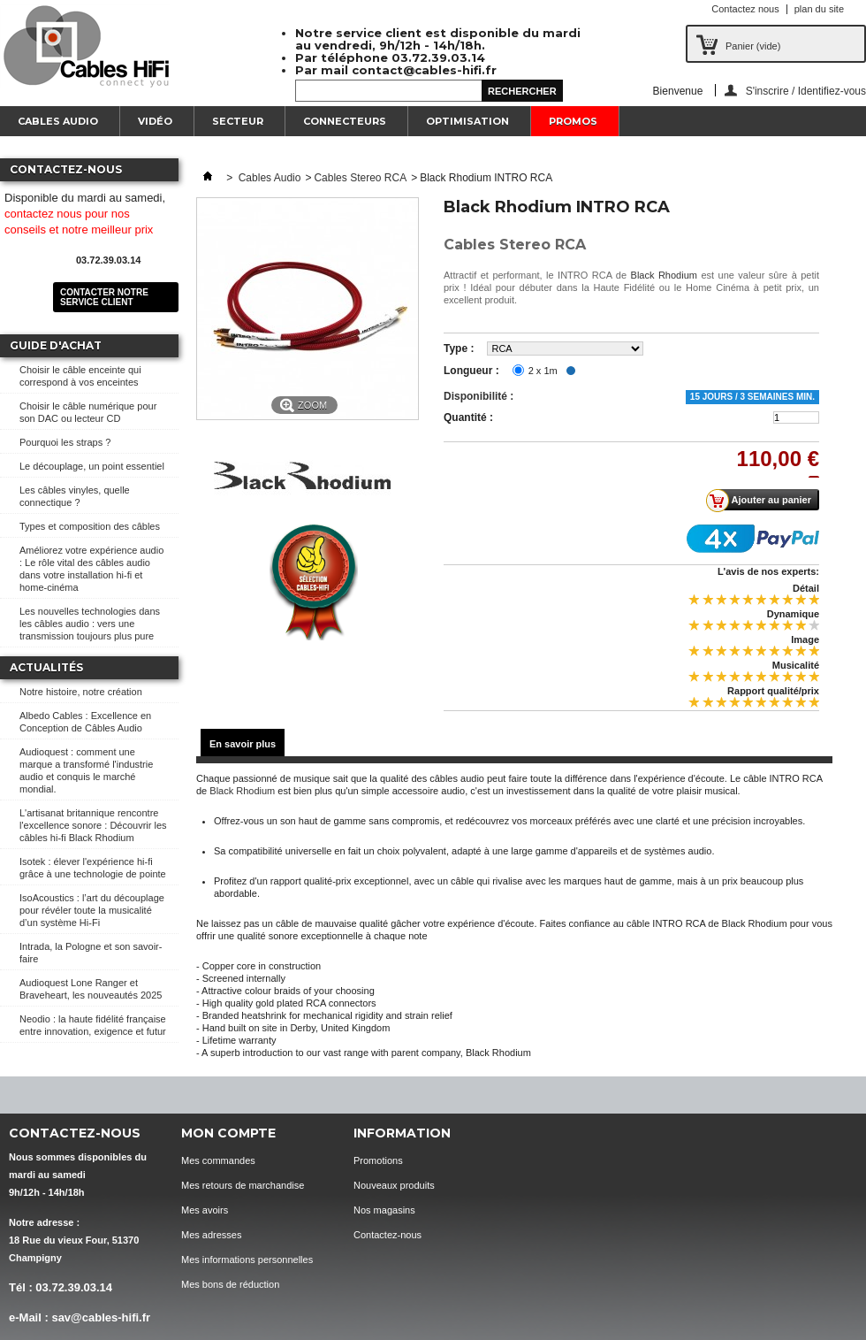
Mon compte (228, 1133)
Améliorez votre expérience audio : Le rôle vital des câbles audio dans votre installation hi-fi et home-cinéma (91, 569)
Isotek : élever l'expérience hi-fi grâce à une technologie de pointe (92, 867)
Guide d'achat (56, 345)
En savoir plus (242, 744)
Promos (573, 121)
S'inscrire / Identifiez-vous (806, 90)
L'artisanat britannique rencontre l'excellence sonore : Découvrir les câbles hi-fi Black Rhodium (93, 825)
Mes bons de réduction (230, 1284)
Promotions (378, 1160)
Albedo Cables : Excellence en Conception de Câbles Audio (85, 721)
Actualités (46, 667)
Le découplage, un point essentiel (91, 466)
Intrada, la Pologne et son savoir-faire (90, 952)
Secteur (237, 121)
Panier (752, 46)
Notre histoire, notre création (80, 691)
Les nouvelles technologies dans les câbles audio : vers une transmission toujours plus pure (89, 623)
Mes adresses (211, 1234)
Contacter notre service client (104, 297)
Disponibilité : (478, 396)
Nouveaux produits (394, 1185)
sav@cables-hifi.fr (100, 1317)
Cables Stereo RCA (360, 178)
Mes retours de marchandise (242, 1185)
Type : (459, 348)
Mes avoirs (204, 1210)
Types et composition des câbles (89, 526)
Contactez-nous (387, 1234)
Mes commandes (218, 1160)
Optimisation (467, 121)
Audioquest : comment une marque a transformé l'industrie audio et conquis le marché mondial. (86, 770)
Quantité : (468, 417)
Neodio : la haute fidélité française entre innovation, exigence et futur (92, 1025)
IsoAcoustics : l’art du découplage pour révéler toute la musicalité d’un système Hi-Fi (91, 910)
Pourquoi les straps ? (64, 442)
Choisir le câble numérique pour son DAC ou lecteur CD (87, 412)
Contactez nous (745, 9)
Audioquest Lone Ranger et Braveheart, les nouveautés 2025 (90, 988)
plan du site (819, 9)
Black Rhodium (664, 275)
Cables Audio (58, 121)
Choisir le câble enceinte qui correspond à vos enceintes (80, 375)
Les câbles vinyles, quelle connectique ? (74, 496)
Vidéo (155, 121)
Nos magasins (384, 1210)
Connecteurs (344, 121)
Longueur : (471, 370)
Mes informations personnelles (247, 1259)
